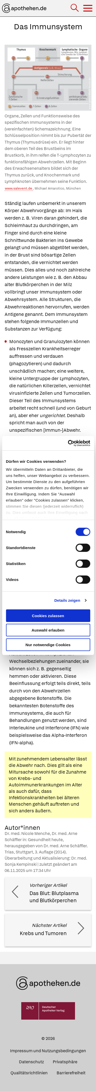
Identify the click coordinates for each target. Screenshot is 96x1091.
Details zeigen (67, 600)
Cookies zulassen (48, 615)
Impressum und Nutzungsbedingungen (48, 1051)
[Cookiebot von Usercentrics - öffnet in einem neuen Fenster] (68, 443)
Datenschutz (31, 1062)
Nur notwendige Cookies (48, 644)
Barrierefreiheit (71, 1073)
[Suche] (75, 8)
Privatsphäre (65, 1062)
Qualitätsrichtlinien (29, 1073)
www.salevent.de (18, 188)
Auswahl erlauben (47, 630)
